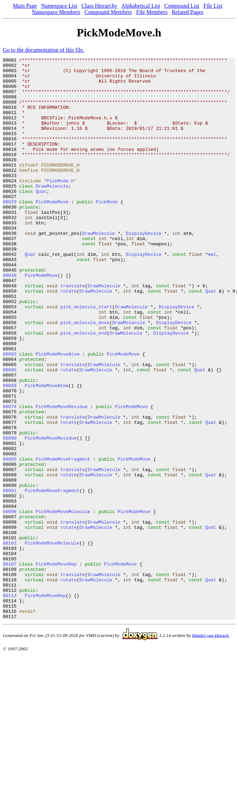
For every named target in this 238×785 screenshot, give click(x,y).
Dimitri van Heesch (210, 747)
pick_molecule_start (86, 357)
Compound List (181, 6)
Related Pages (187, 12)
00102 (9, 640)
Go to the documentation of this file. (43, 50)
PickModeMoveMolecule (63, 603)
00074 (9, 477)
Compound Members (108, 12)
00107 (9, 666)
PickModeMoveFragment (63, 540)
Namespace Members (56, 12)
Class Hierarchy (99, 6)
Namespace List (59, 6)
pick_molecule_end (83, 388)
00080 (9, 514)
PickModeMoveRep (56, 666)
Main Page (25, 6)
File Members (152, 12)
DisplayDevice (143, 269)
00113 (9, 703)
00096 (9, 603)
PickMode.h (60, 206)
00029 (9, 231)
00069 (9, 451)
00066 (9, 432)
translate (72, 332)
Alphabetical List (140, 6)
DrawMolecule (52, 212)
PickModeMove (52, 231)
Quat (41, 218)
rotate (68, 338)
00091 (9, 577)
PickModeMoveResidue (62, 477)
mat (212, 294)
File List (213, 6)
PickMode (106, 231)
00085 (9, 540)
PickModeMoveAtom (58, 414)
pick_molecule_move (84, 376)
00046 (9, 319)
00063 (9, 414)
